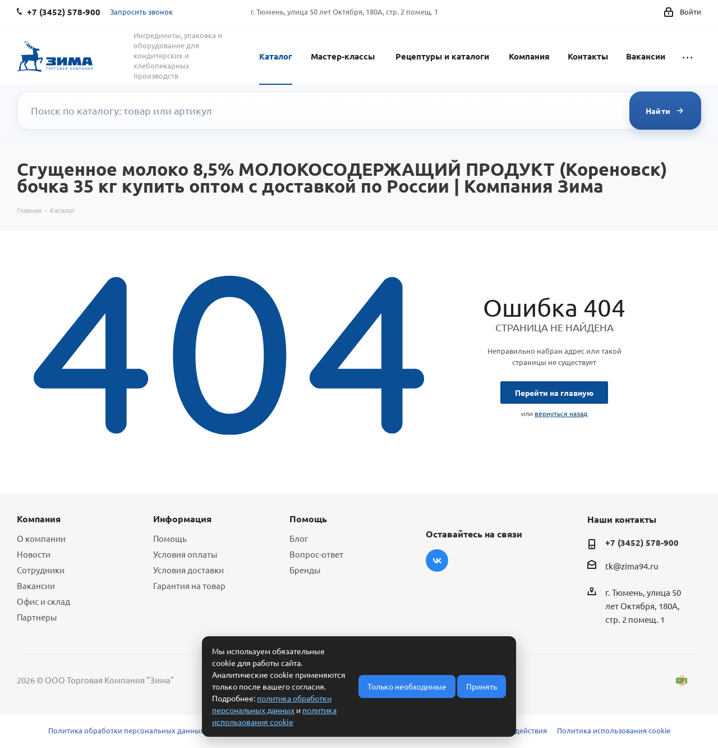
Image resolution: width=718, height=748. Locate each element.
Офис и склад (43, 601)
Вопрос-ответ (316, 554)
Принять (481, 686)
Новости (33, 554)
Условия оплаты (185, 554)
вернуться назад (561, 413)
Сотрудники (41, 569)
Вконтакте (437, 560)
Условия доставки (188, 569)
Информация (182, 518)
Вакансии (645, 56)
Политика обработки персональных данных (126, 730)
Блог (298, 538)
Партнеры (37, 617)
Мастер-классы (343, 56)
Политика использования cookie (613, 730)
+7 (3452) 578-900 (642, 542)
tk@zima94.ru (632, 566)
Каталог (275, 56)
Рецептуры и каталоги (442, 56)
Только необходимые (407, 686)
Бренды (304, 569)
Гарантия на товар (189, 585)
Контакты (588, 56)
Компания (529, 56)
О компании (41, 538)
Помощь (170, 538)
